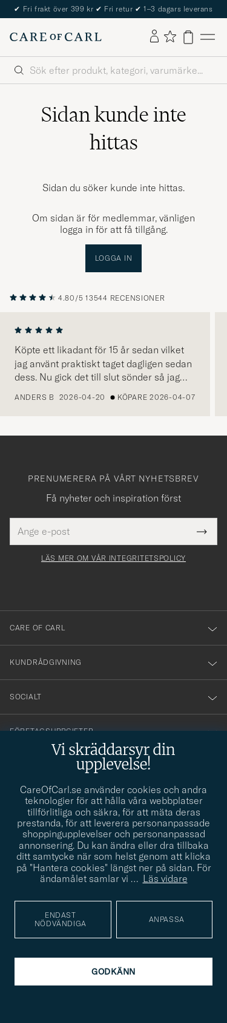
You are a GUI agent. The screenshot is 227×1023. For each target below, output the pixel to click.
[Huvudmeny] (208, 37)
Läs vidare (165, 878)
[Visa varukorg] (188, 37)
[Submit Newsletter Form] (202, 531)
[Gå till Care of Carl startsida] (56, 37)
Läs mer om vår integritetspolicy (113, 558)
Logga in (114, 258)
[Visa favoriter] (169, 37)
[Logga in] (154, 37)
